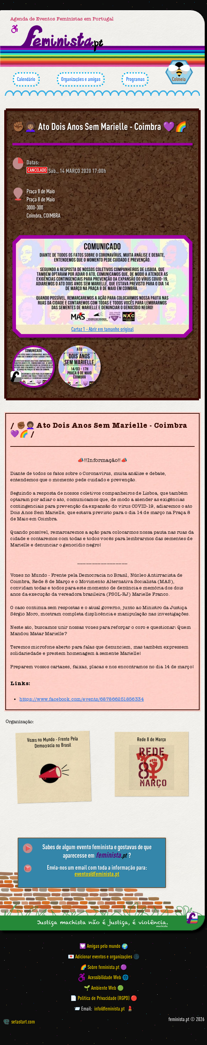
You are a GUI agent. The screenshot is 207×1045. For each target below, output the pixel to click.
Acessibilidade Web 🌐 (108, 978)
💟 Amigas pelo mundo (99, 946)
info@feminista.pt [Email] (109, 1009)
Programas (135, 79)
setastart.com (19, 1022)
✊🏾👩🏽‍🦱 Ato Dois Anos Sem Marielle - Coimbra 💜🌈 (99, 126)
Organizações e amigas (81, 79)
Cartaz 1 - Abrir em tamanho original (102, 329)
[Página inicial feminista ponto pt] (62, 38)
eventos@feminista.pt (97, 873)
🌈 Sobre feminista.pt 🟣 (103, 967)
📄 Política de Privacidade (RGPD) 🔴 (103, 998)
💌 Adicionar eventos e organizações (100, 956)
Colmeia (179, 79)
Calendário (26, 79)
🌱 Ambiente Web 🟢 (104, 988)
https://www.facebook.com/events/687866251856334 (81, 699)
